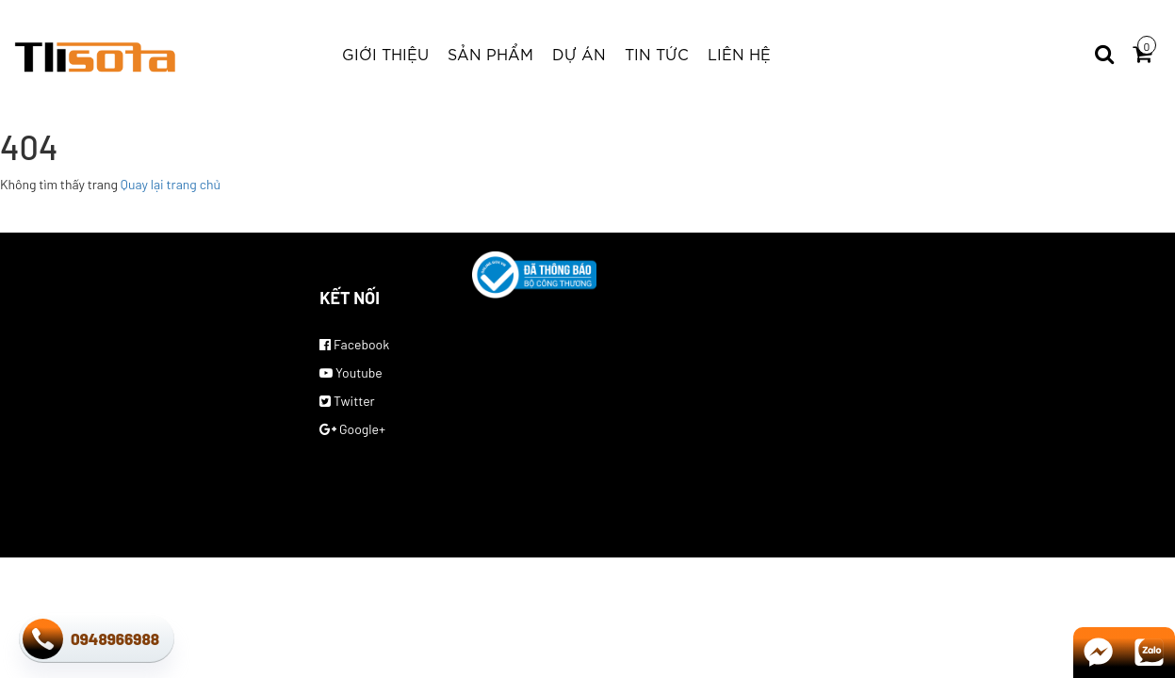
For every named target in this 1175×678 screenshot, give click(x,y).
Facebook (354, 344)
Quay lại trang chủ (170, 184)
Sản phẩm (490, 53)
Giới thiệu (385, 53)
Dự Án (579, 53)
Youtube (351, 372)
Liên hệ (739, 53)
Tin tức (657, 53)
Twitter (346, 401)
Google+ (352, 429)
